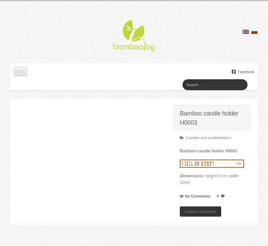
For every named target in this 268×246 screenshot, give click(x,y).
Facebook (243, 71)
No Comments (198, 196)
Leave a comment (200, 211)
